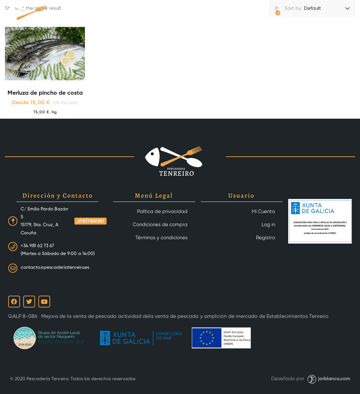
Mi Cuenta (263, 211)
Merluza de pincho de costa (45, 93)
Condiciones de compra (160, 224)
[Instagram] (261, 16)
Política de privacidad (162, 211)
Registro (265, 237)
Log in (268, 224)
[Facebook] (249, 16)
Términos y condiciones (161, 237)
